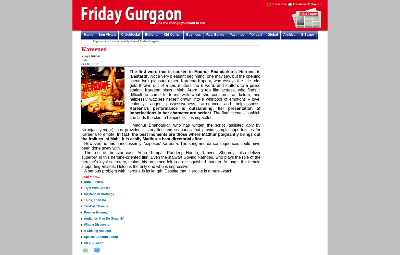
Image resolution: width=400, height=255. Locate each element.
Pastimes (237, 34)
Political (255, 34)
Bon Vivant (107, 34)
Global (273, 34)
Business (193, 34)
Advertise (300, 4)
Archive (289, 34)
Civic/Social (130, 34)
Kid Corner (172, 34)
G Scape (307, 34)
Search (316, 4)
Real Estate (215, 34)
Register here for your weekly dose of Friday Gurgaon (127, 41)
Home (88, 34)
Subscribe (278, 4)
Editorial (151, 34)
